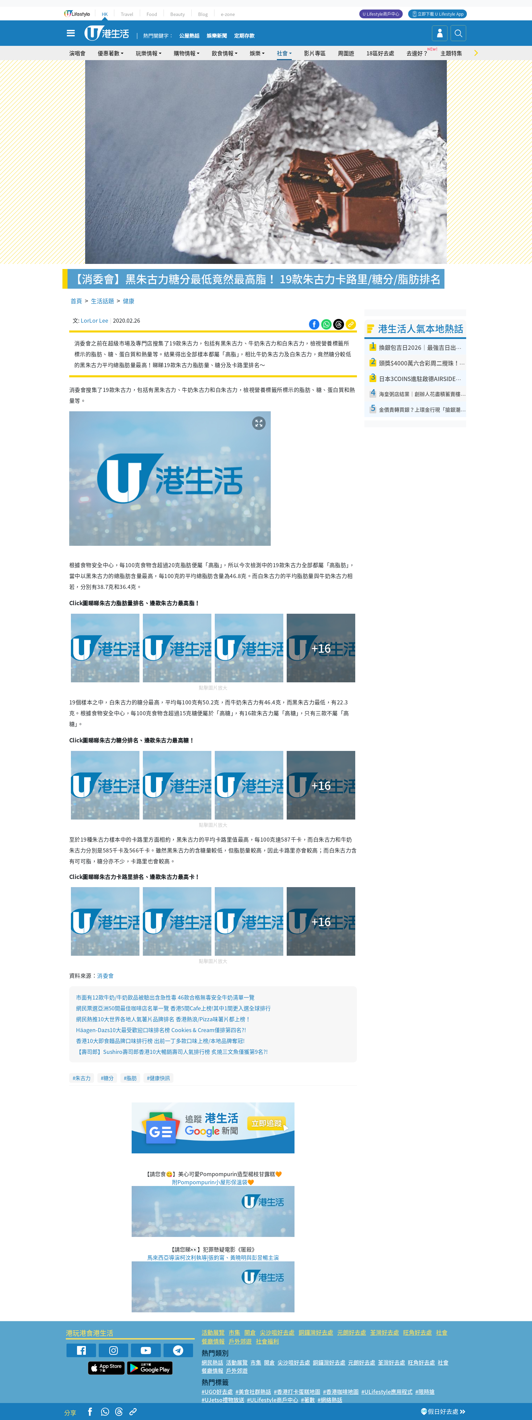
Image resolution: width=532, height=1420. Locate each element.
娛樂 (255, 53)
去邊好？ (417, 53)
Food (152, 14)
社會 (282, 53)
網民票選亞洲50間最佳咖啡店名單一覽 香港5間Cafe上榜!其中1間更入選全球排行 (173, 1008)
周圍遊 (346, 53)
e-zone (228, 14)
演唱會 (77, 53)
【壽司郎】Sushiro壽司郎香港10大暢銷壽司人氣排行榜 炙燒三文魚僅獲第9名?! (172, 1051)
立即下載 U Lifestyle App (440, 14)
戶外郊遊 (240, 1341)
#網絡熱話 (330, 1400)
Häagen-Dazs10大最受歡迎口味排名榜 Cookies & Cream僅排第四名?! (161, 1030)
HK (105, 14)
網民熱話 (212, 1362)
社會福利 (267, 1341)
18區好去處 (380, 53)
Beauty (177, 14)
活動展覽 (213, 1332)
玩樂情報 (146, 53)
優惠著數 (108, 53)
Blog (203, 14)
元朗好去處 (351, 1332)
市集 (234, 1332)
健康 (128, 300)
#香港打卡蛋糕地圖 (297, 1391)
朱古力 (83, 1078)
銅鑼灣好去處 (316, 1332)
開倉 (250, 1332)
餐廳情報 (213, 1341)
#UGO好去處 (217, 1391)
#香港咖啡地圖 (341, 1391)
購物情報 (184, 53)
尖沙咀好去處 (277, 1332)
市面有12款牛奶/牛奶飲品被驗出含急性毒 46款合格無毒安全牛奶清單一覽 (165, 997)
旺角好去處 (417, 1332)
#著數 (308, 1400)
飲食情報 (222, 53)
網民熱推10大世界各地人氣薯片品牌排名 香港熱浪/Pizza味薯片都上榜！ (163, 1019)
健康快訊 (160, 1078)
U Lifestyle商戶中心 (381, 14)
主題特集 (451, 53)
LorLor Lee (94, 320)
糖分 (108, 1078)
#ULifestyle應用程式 (387, 1391)
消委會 (105, 975)
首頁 (76, 300)
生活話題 (102, 300)
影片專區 (315, 53)
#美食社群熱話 (253, 1391)
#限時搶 (425, 1391)
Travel (127, 14)
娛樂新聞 (217, 36)
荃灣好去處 (384, 1332)
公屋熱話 (189, 36)
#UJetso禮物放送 (223, 1400)
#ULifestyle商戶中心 (272, 1400)
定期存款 (244, 36)
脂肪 (132, 1078)
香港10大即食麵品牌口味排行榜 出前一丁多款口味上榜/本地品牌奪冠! (160, 1041)
